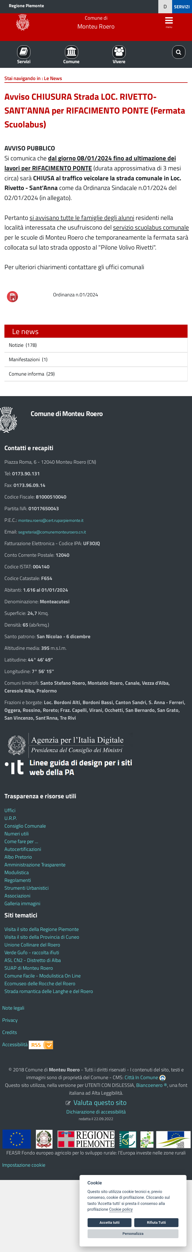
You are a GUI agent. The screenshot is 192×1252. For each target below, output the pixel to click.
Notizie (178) (22, 345)
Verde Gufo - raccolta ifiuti (31, 952)
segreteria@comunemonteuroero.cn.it (52, 532)
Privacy (10, 1020)
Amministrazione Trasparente (34, 864)
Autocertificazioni (22, 849)
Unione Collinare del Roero (32, 944)
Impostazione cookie (23, 1165)
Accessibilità (15, 1044)
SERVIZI (182, 6)
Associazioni (17, 895)
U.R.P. (10, 818)
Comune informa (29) (31, 374)
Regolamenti (17, 880)
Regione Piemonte (26, 5)
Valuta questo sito (100, 1102)
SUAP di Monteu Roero (28, 968)
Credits (9, 1032)
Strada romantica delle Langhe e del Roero (48, 991)
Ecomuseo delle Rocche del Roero (39, 983)
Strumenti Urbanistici (26, 888)
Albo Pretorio (18, 857)
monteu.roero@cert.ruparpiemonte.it (50, 520)
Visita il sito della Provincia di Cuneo (41, 937)
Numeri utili (16, 833)
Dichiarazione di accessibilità (96, 1111)
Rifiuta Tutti (156, 1222)
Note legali (13, 1008)
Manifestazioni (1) (28, 359)
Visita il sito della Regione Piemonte (41, 929)
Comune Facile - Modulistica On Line (42, 975)
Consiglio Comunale (25, 826)
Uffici (9, 810)
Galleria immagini (22, 903)
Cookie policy (121, 1209)
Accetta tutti (109, 1222)
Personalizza (133, 1234)
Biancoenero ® (151, 1085)
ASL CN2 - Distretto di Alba (32, 960)
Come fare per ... (21, 841)
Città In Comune (141, 1077)
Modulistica (16, 872)
